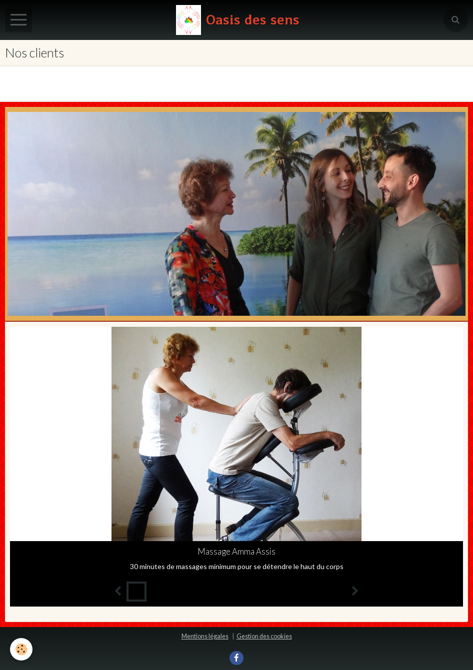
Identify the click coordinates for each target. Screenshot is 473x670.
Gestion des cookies (264, 636)
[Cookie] (21, 649)
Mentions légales (205, 636)
